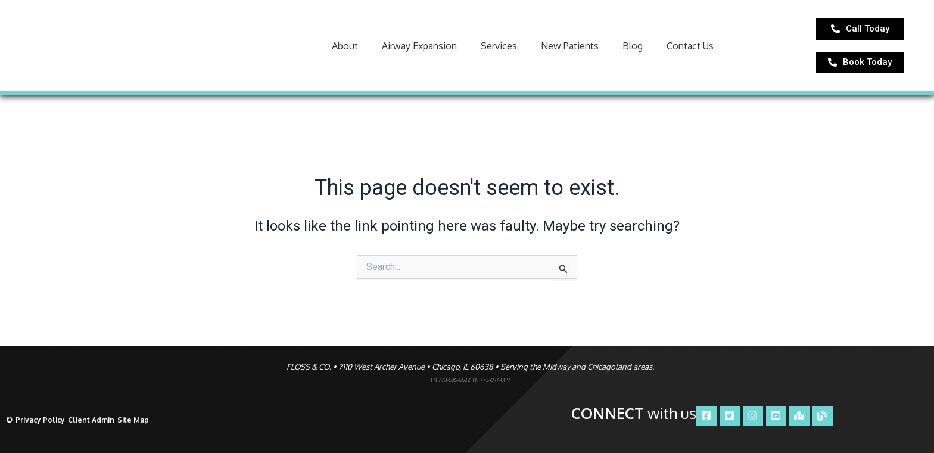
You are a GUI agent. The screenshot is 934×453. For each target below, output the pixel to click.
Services (499, 49)
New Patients (570, 49)
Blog (632, 49)
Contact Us (690, 49)
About (345, 49)
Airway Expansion (419, 49)
